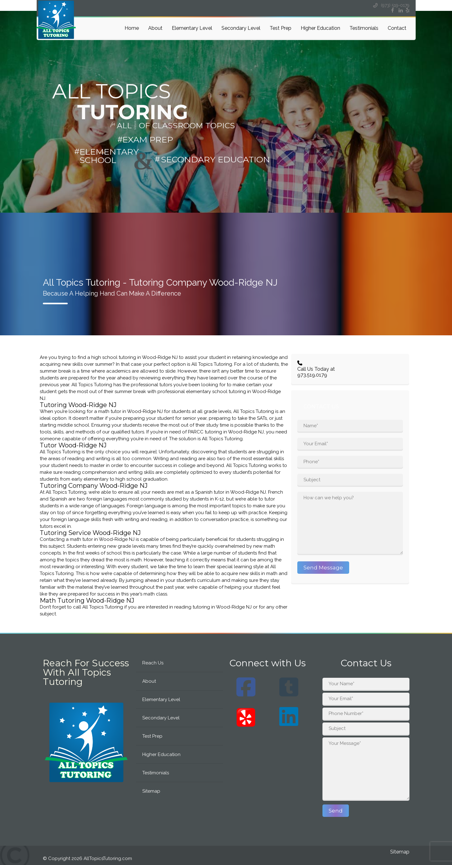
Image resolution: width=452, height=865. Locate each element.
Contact (397, 28)
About (155, 28)
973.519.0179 (312, 375)
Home (132, 28)
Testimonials (363, 28)
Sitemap (151, 791)
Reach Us (152, 663)
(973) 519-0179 (390, 5)
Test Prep (280, 28)
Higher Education (320, 28)
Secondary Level (240, 28)
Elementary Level (192, 28)
